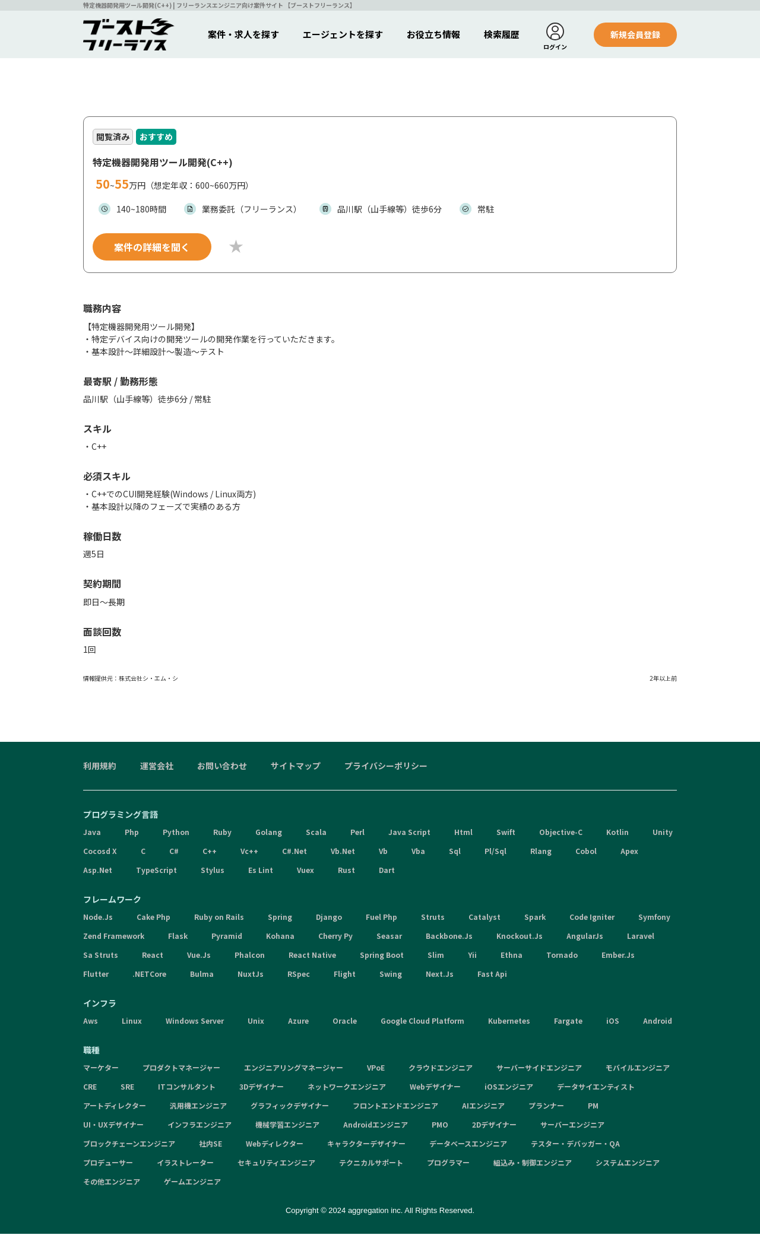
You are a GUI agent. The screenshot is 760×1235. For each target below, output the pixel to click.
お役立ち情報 (433, 34)
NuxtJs (251, 975)
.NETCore (149, 975)
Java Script (409, 833)
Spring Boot (382, 956)
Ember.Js (618, 956)
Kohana (280, 937)
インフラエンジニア (199, 1125)
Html (463, 833)
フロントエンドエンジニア (395, 1106)
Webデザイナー (435, 1087)
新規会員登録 (635, 34)
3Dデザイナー (261, 1087)
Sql (455, 852)
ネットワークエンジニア (347, 1087)
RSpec (298, 975)
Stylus (212, 871)
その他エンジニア (111, 1182)
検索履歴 (502, 34)
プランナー (546, 1106)
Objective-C (560, 833)
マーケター (101, 1068)
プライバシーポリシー (386, 767)
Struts (433, 918)
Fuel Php (381, 918)
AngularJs (584, 937)
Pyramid (226, 937)
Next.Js (440, 975)
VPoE (376, 1068)
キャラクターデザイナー (366, 1144)
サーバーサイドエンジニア (539, 1068)
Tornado (562, 956)
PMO (440, 1125)
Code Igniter (592, 918)
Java (92, 833)
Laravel (640, 937)
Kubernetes (509, 1022)
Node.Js (98, 918)
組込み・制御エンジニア (532, 1163)
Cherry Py (335, 937)
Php (132, 833)
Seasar (389, 937)
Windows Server (195, 1022)
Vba (418, 852)
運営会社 (156, 767)
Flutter (96, 975)
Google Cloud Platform (422, 1022)
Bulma (202, 975)
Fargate (568, 1022)
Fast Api (492, 975)
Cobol (586, 852)
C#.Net (294, 852)
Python (176, 833)
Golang (268, 833)
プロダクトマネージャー (181, 1068)
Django (329, 918)
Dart (387, 871)
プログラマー (448, 1163)
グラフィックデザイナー (290, 1106)
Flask (178, 937)
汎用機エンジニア (198, 1106)
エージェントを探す (343, 34)
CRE (90, 1087)
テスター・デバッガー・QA (575, 1144)
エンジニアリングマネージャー (293, 1068)
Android (657, 1022)
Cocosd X (100, 852)
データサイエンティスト (596, 1087)
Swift (505, 833)
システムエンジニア (628, 1163)
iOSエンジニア (508, 1087)
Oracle (344, 1022)
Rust (346, 871)
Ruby (222, 833)
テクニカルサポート (371, 1163)
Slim (436, 956)
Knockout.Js (519, 937)
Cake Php (153, 918)
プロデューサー (108, 1163)
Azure (298, 1022)
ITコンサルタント (187, 1087)
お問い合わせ (222, 767)
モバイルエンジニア (638, 1068)
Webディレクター (274, 1144)
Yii (472, 956)
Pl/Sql (495, 852)
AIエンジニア (483, 1106)
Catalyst (484, 918)
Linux (132, 1022)
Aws (90, 1022)
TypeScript (156, 871)
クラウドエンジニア (440, 1068)
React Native (312, 956)
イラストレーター (185, 1163)
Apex (629, 852)
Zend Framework (113, 937)
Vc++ (249, 852)
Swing (390, 975)
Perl (357, 833)
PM (593, 1106)
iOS (612, 1022)
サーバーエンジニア (572, 1125)
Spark (535, 918)
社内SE (210, 1144)
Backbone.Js (449, 937)
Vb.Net (343, 852)
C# (174, 852)
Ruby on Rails (219, 918)
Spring (280, 918)
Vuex (305, 871)
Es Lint (260, 871)
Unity (663, 833)
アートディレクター (114, 1106)
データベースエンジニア (468, 1144)
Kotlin (617, 833)
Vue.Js (199, 956)
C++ (209, 852)
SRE (127, 1087)
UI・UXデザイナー (113, 1125)
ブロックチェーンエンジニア (129, 1144)
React (152, 956)
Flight (345, 975)
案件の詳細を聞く (152, 248)
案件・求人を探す (243, 34)
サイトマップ (296, 767)
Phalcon (250, 956)
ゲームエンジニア (192, 1182)
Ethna (511, 956)
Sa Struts (100, 956)
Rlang (541, 852)
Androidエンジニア (375, 1125)
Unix (256, 1022)
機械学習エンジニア (287, 1125)
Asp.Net (97, 871)
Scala (316, 833)
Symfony (654, 918)
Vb (383, 852)
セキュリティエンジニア (276, 1163)
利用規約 (99, 767)
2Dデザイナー (494, 1125)
